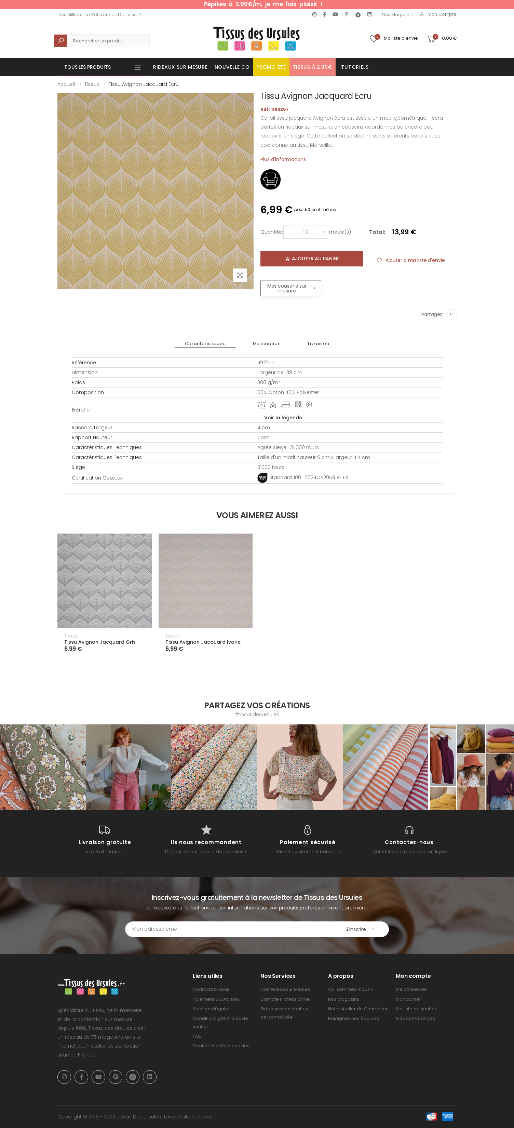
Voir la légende (283, 417)
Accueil (66, 84)
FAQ (197, 1036)
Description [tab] (267, 343)
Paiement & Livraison (216, 999)
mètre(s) (340, 231)
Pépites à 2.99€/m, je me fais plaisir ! (263, 4)
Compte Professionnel (285, 999)
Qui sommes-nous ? (351, 989)
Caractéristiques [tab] (205, 343)
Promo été (271, 67)
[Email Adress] (228, 929)
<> (451, 314)
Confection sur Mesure (285, 989)
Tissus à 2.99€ (313, 67)
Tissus (91, 84)
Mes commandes (415, 1018)
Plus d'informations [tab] (283, 159)
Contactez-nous (211, 989)
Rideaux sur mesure (180, 67)
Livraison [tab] (318, 343)
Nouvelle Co (232, 67)
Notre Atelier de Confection (358, 1009)
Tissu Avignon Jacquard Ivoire (203, 642)
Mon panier (408, 999)
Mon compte (438, 14)
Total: (377, 232)
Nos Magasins (397, 14)
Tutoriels (354, 67)
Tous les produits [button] (87, 67)
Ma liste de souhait (416, 1009)
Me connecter (411, 989)
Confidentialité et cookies (221, 1045)
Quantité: (271, 231)
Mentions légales (212, 1009)
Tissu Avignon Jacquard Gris (100, 642)
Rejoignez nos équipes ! (354, 1018)
